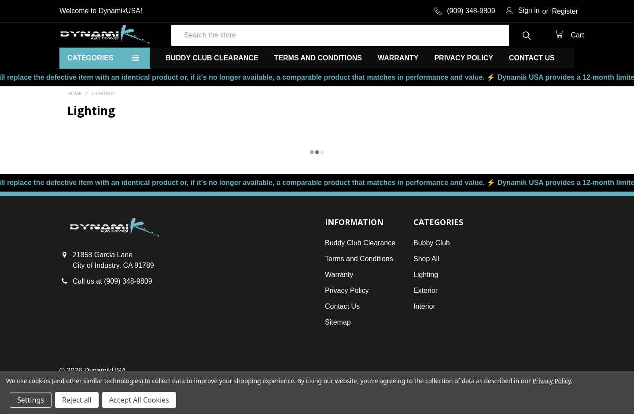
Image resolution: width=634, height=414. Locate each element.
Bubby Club (431, 271)
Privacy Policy (463, 86)
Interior (424, 335)
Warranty (398, 86)
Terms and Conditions (318, 86)
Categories (90, 86)
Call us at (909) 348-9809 (112, 310)
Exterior (425, 319)
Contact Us (532, 86)
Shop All (426, 287)
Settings (30, 400)
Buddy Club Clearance (212, 86)
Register (565, 11)
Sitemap (338, 351)
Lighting (425, 303)
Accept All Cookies (139, 400)
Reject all (77, 400)
